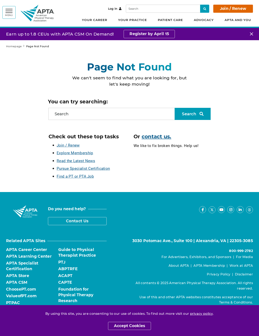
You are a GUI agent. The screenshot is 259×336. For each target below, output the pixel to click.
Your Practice (132, 20)
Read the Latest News (76, 160)
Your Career (94, 20)
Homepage (14, 46)
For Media (244, 257)
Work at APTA (241, 266)
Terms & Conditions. (236, 302)
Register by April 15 (149, 34)
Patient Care (170, 20)
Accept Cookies (129, 325)
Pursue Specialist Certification (83, 168)
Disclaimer (244, 274)
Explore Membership (75, 152)
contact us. (156, 136)
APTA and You (238, 20)
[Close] (251, 34)
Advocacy (204, 20)
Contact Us (77, 221)
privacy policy (201, 314)
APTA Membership (209, 266)
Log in (115, 8)
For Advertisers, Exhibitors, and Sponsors (196, 257)
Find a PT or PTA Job (75, 176)
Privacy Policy (218, 274)
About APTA (179, 266)
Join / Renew (233, 8)
